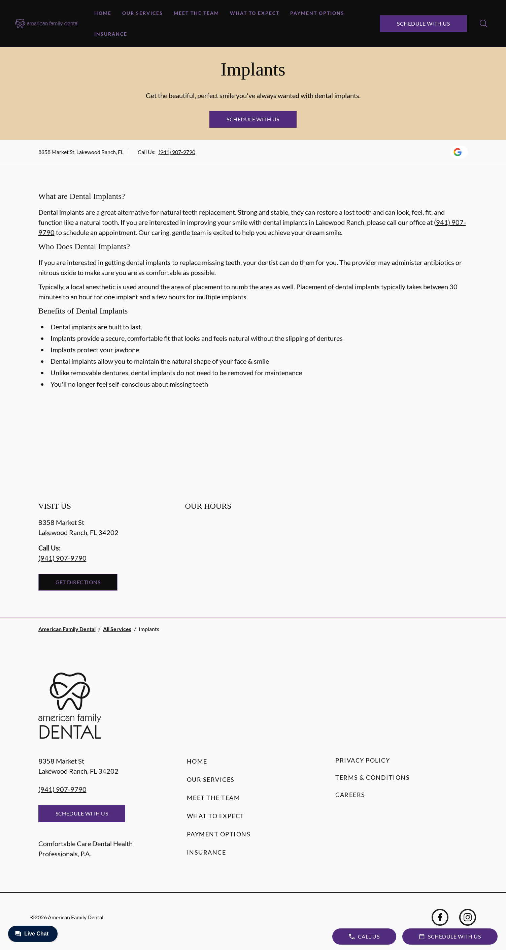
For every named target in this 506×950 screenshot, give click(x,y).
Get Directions (78, 582)
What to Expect (254, 13)
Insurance (110, 34)
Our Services (142, 13)
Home (102, 13)
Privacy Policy (362, 760)
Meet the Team (196, 13)
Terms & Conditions (372, 777)
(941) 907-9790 (177, 152)
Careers (350, 794)
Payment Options (317, 13)
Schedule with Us (423, 23)
